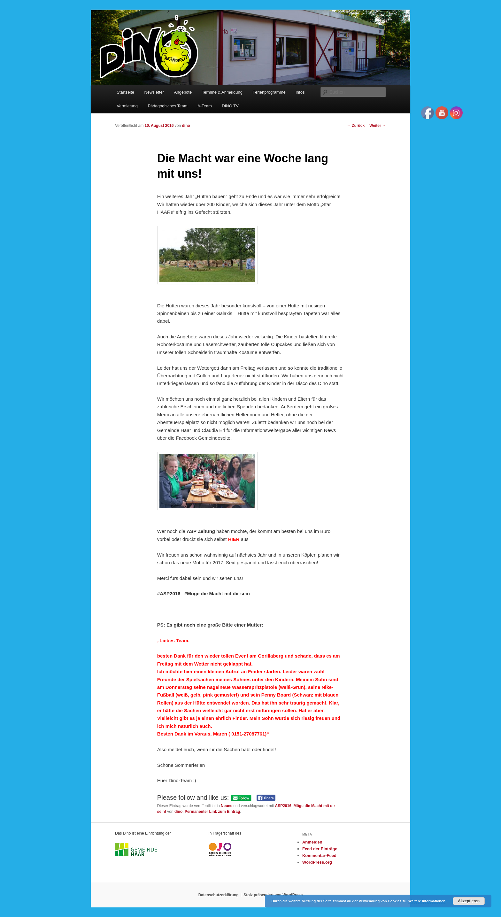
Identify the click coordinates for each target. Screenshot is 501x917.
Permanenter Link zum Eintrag (212, 811)
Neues (226, 806)
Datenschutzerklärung (218, 895)
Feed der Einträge (319, 848)
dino (186, 125)
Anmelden (312, 842)
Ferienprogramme (268, 92)
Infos (300, 92)
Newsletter (154, 92)
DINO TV (230, 106)
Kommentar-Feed (319, 855)
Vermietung (127, 106)
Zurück (356, 125)
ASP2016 (283, 806)
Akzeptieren (469, 901)
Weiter (377, 125)
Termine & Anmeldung (222, 92)
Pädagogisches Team (167, 106)
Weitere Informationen (426, 901)
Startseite (125, 92)
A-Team (204, 106)
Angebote (183, 92)
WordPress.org (317, 862)
